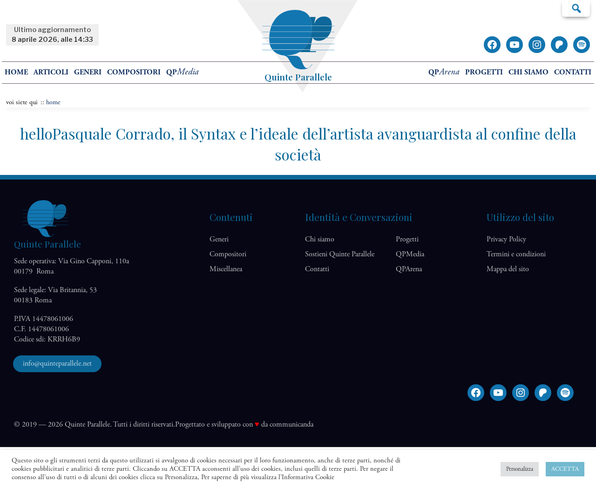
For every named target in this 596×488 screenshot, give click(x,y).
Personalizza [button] (519, 469)
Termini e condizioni (516, 254)
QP (182, 72)
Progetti (484, 72)
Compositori (134, 72)
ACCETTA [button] (565, 469)
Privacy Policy (506, 239)
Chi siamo (528, 72)
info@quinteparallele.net (57, 363)
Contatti (572, 72)
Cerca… (576, 7)
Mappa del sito (508, 269)
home (16, 72)
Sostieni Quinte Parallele (339, 254)
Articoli (51, 72)
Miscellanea (226, 269)
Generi (88, 72)
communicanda (291, 424)
